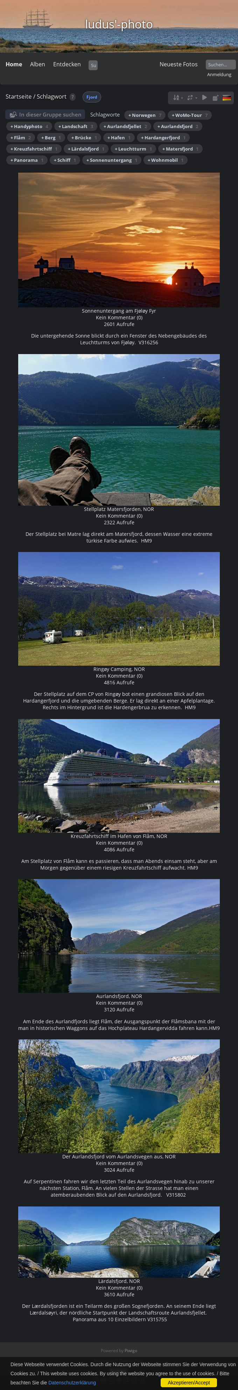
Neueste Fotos (179, 64)
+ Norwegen (144, 115)
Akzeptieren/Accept (189, 1382)
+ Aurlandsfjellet (125, 126)
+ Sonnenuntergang (111, 160)
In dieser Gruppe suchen (50, 114)
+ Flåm (20, 137)
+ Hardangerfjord (163, 137)
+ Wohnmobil (165, 160)
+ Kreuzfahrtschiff (33, 149)
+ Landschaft (75, 126)
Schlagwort (51, 96)
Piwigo (131, 1351)
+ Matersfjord (180, 149)
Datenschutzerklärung (72, 1382)
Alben (37, 64)
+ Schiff (65, 160)
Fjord (91, 97)
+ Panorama (26, 160)
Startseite (19, 96)
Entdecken (67, 64)
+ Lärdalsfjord (86, 149)
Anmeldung (219, 74)
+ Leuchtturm (133, 149)
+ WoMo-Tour (190, 115)
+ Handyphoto (29, 126)
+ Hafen (119, 137)
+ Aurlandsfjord (178, 126)
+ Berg (51, 137)
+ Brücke (84, 137)
